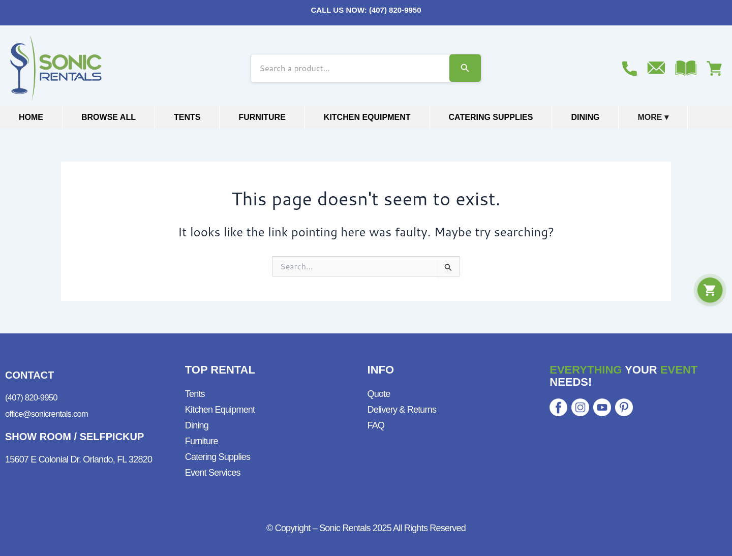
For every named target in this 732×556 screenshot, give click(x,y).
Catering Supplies (491, 117)
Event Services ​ (213, 473)
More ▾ (652, 117)
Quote (379, 394)
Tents (187, 117)
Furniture (261, 117)
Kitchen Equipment (367, 117)
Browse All (108, 117)
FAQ (376, 425)
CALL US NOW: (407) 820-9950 (366, 10)
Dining (585, 117)
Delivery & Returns (402, 410)
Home (31, 117)
